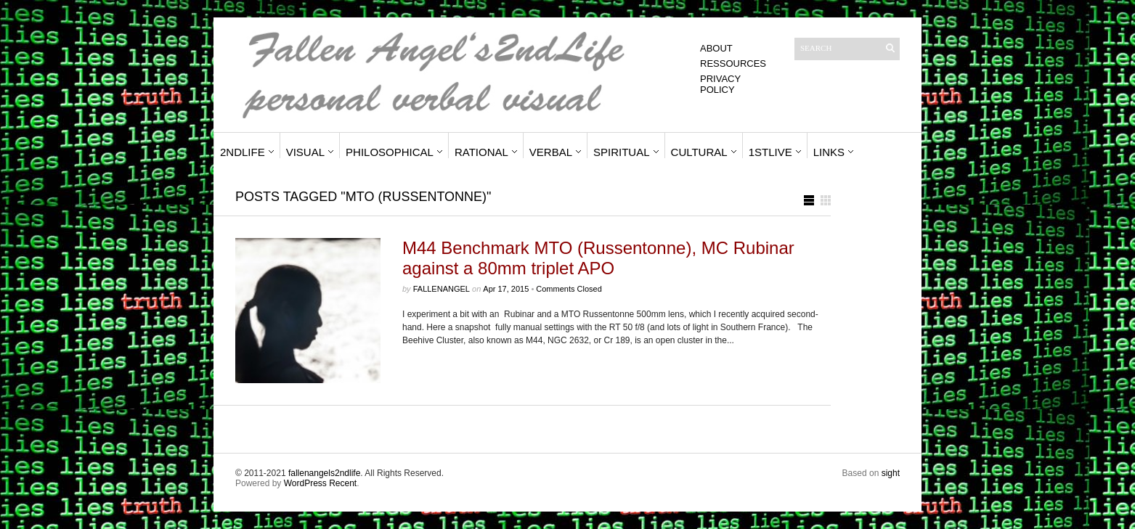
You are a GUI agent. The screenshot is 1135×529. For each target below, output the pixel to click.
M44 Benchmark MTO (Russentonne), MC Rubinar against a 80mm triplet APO (598, 258)
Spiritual (621, 152)
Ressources (733, 63)
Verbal (550, 152)
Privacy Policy (720, 84)
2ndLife (242, 152)
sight (891, 473)
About (716, 48)
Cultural (699, 152)
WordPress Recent (320, 483)
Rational (481, 152)
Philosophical (390, 152)
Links (829, 152)
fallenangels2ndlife (324, 473)
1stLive (770, 152)
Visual (305, 152)
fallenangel (441, 288)
